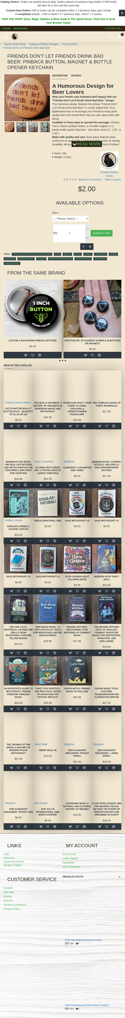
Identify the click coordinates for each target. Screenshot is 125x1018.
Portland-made (83, 258)
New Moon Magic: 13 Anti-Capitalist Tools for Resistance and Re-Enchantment (47, 631)
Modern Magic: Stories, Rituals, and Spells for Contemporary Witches (106, 466)
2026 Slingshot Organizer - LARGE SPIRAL (106, 753)
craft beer (10, 258)
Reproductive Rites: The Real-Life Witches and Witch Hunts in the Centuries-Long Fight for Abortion (18, 468)
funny (77, 254)
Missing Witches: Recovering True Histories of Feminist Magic (77, 631)
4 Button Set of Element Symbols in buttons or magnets (92, 342)
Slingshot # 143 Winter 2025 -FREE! (77, 469)
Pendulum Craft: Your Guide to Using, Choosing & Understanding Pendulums (77, 409)
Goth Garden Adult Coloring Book (77, 578)
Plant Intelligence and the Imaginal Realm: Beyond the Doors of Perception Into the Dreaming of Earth (106, 809)
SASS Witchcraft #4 (77, 520)
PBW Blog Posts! (73, 876)
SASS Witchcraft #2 (18, 576)
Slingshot (69, 461)
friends (67, 254)
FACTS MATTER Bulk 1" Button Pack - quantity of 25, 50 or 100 (18, 411)
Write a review (113, 179)
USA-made (100, 258)
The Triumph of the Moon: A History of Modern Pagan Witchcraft (18, 749)
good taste (100, 254)
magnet (41, 258)
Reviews (76, 75)
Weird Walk (40, 744)
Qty (55, 232)
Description (59, 75)
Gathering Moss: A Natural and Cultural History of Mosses (77, 806)
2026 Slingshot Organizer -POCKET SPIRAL (77, 753)
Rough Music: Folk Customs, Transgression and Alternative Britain (106, 692)
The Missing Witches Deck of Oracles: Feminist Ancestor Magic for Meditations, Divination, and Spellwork (106, 634)
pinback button (26, 258)
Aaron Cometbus (44, 461)
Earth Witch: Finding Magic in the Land (77, 690)
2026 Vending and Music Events (83, 940)
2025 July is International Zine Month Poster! (48, 812)
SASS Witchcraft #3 (106, 520)
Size (54, 212)
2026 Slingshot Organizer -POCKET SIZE (18, 810)
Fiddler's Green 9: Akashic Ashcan (18, 528)
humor (88, 254)
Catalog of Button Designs (44, 44)
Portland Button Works (18, 402)
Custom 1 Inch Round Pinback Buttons (33, 340)
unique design (12, 263)
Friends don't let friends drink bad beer (32, 254)
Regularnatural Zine (47, 520)
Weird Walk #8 (48, 750)
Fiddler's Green (13, 520)
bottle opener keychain (60, 258)
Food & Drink (69, 44)
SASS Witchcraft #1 (48, 576)
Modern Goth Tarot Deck (106, 578)
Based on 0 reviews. (90, 179)
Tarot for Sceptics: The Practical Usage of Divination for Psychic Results (48, 692)
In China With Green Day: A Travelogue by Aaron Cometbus (48, 470)
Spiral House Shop (15, 44)
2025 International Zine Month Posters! (87, 1005)
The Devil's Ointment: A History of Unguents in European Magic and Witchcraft (47, 407)
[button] (23, 120)
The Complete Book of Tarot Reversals (107, 404)
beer (57, 254)
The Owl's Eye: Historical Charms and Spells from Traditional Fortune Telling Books (18, 633)
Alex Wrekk (40, 803)
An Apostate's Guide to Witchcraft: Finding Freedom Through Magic (18, 692)
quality (113, 254)
